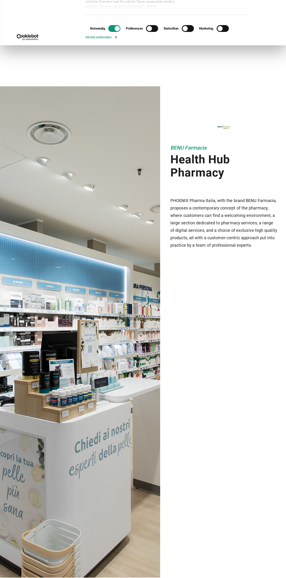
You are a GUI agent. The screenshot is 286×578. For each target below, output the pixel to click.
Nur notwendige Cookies (260, 22)
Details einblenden (99, 78)
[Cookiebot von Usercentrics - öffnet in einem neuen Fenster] (27, 78)
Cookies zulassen (259, 10)
